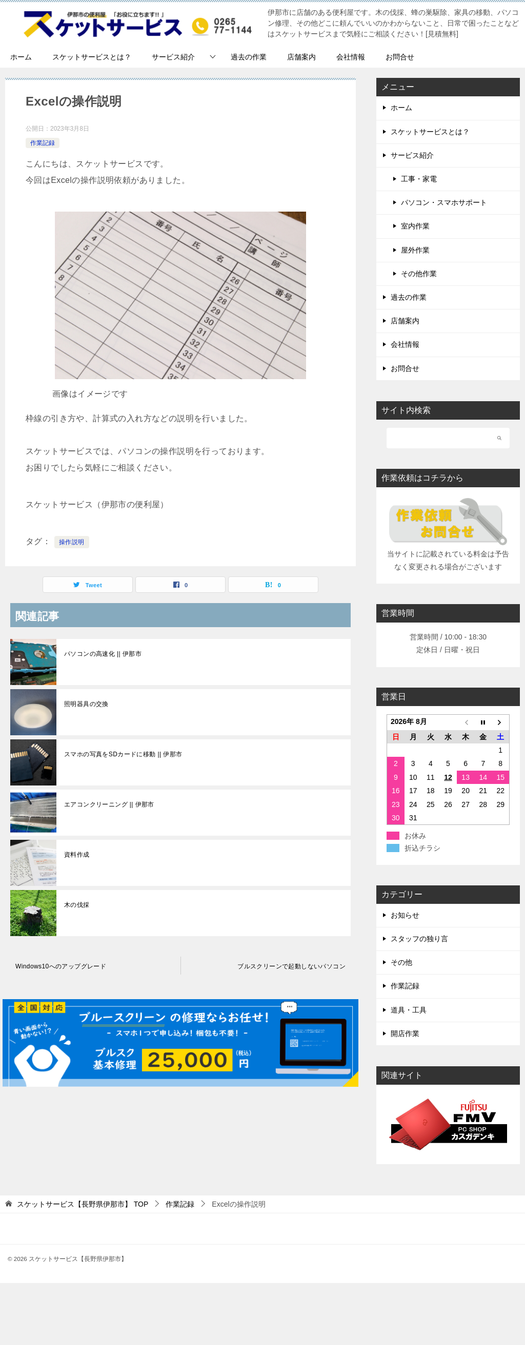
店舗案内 (301, 57)
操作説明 (72, 542)
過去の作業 (249, 57)
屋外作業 (415, 250)
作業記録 (42, 143)
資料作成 (77, 854)
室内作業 (415, 226)
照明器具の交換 (86, 704)
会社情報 (350, 57)
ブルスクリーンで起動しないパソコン (291, 966)
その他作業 (419, 274)
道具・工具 (409, 1010)
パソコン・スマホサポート (444, 202)
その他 (401, 962)
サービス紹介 (173, 57)
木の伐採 (77, 904)
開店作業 (405, 1033)
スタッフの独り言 (419, 939)
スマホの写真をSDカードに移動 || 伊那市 (123, 754)
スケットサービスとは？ (91, 57)
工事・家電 (419, 179)
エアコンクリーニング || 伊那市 (109, 804)
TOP (82, 1204)
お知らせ (405, 915)
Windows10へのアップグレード (60, 966)
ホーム (21, 57)
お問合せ (400, 57)
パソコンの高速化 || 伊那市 (103, 653)
